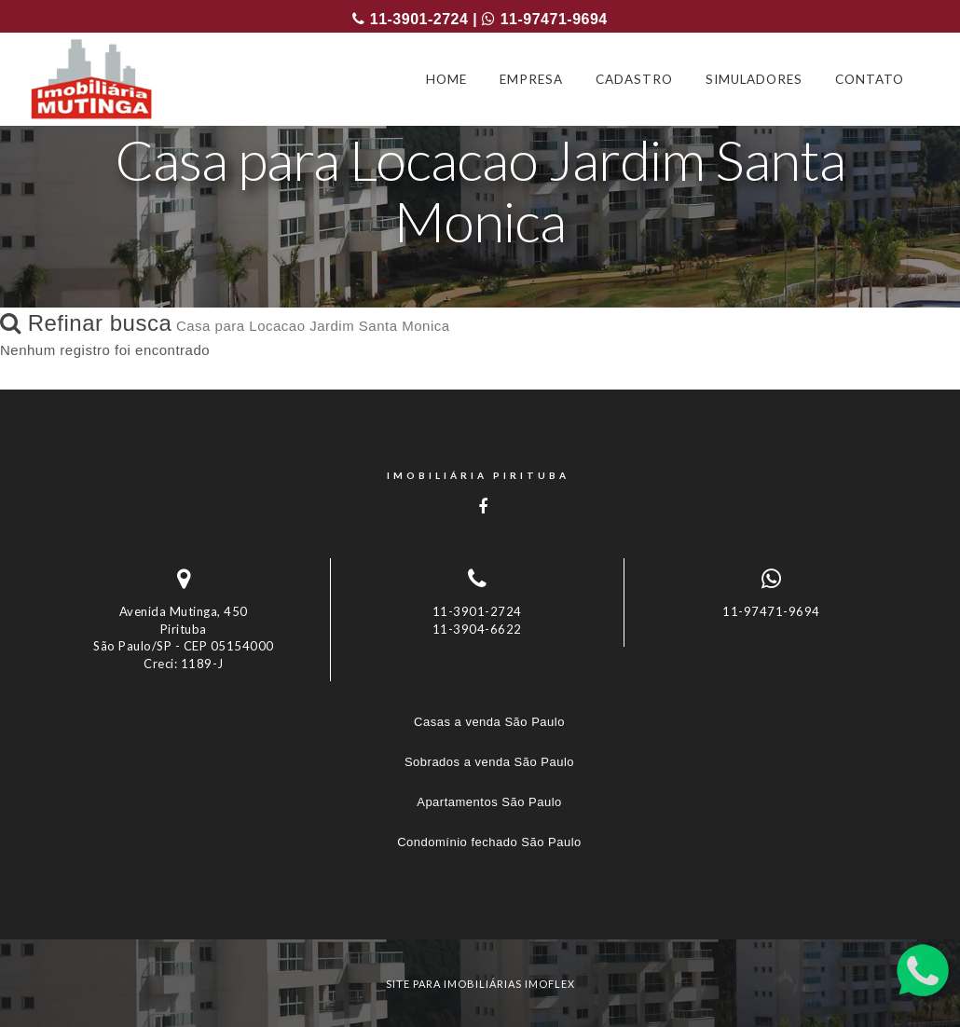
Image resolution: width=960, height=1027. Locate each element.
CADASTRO (634, 79)
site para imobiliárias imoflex (480, 984)
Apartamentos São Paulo (489, 802)
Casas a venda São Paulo (489, 722)
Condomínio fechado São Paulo (489, 842)
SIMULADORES (754, 79)
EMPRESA (531, 79)
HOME (446, 79)
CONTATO (869, 79)
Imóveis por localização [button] (118, 905)
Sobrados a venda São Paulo (489, 762)
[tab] (480, 905)
